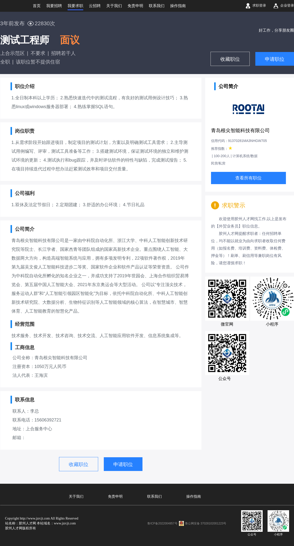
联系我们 (154, 496)
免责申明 (115, 496)
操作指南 (193, 496)
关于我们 (76, 496)
